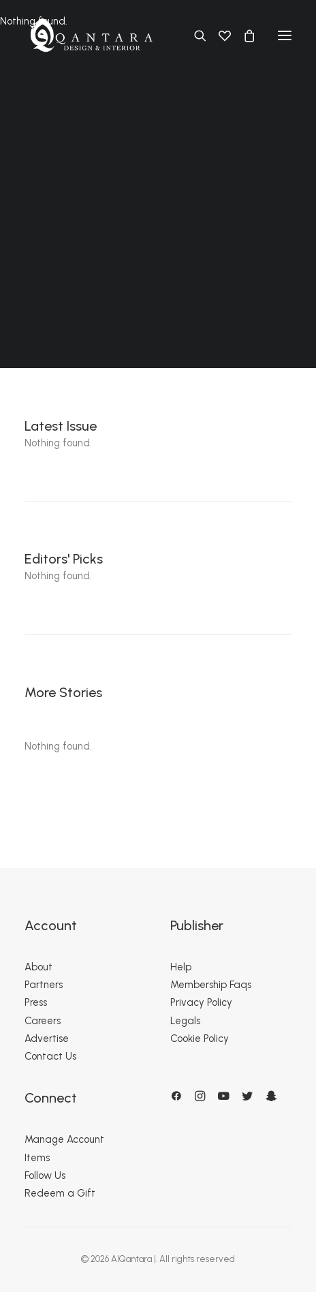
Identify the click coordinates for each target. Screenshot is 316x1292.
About (38, 967)
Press (36, 1002)
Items (37, 1158)
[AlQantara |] (91, 35)
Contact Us (50, 1056)
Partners (44, 985)
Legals (185, 1021)
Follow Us (45, 1175)
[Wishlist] (218, 35)
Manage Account (64, 1139)
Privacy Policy (201, 1002)
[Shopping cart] (243, 35)
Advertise (47, 1038)
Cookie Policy (199, 1038)
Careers (43, 1021)
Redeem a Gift (60, 1193)
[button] (284, 35)
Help (180, 967)
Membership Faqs (210, 985)
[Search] (194, 35)
